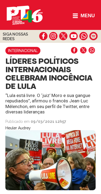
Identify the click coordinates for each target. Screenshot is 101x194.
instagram (53, 36)
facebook (43, 36)
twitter (63, 36)
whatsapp (83, 36)
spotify (93, 36)
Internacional (23, 50)
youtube (73, 36)
